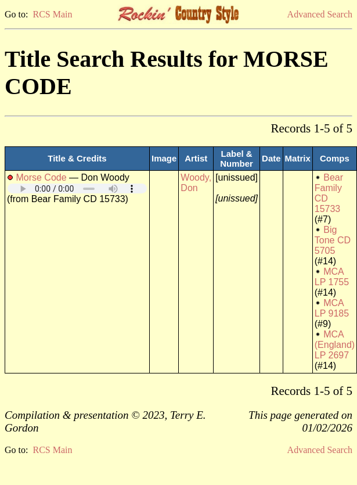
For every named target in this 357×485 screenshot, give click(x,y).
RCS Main (52, 14)
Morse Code (41, 177)
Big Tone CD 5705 (333, 240)
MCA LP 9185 (332, 308)
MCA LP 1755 (332, 277)
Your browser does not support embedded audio (77, 188)
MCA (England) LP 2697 (335, 344)
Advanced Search (319, 14)
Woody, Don (196, 183)
